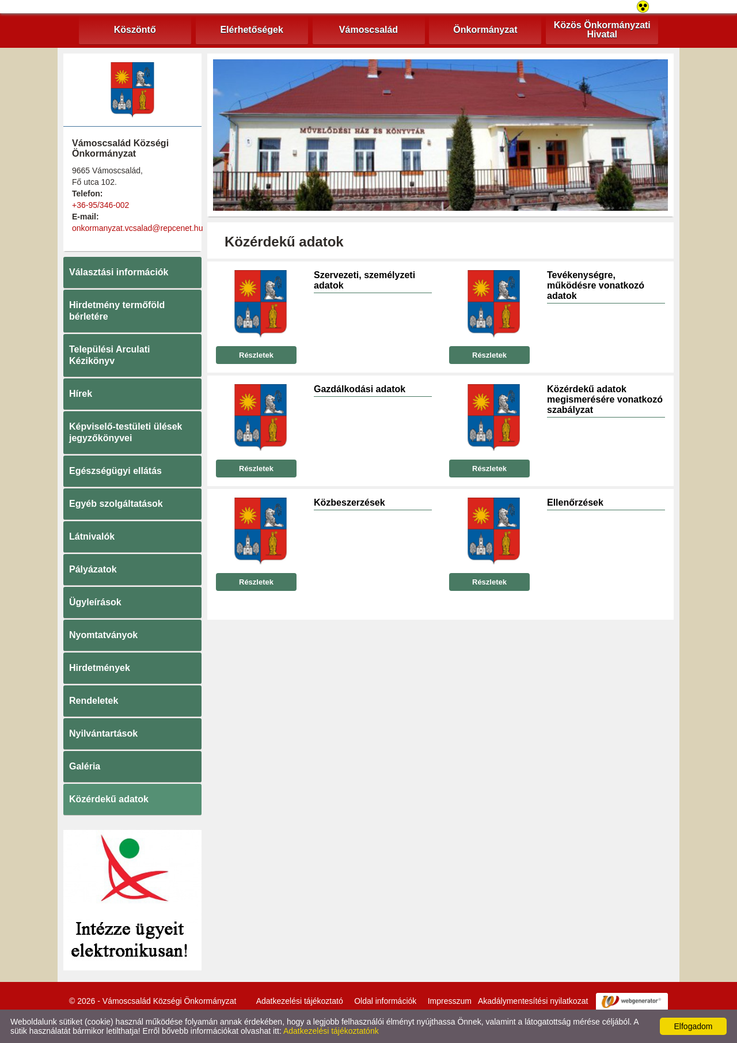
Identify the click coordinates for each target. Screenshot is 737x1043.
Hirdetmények (99, 668)
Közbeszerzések (349, 502)
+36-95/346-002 (100, 205)
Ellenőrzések (575, 502)
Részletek (256, 355)
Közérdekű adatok (109, 799)
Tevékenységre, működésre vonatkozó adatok (595, 285)
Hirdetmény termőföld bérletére (117, 310)
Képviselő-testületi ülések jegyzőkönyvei (126, 432)
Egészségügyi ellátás (115, 471)
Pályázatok (93, 569)
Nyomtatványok (103, 635)
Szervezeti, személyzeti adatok (364, 280)
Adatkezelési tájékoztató (299, 1001)
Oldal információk (385, 1001)
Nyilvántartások (103, 733)
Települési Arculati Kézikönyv (109, 355)
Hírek (80, 394)
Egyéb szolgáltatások (116, 504)
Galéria (84, 766)
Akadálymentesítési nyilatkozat (533, 1001)
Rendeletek (93, 701)
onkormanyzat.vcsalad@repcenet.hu (137, 228)
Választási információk (119, 272)
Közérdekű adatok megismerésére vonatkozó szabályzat (605, 399)
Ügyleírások (95, 602)
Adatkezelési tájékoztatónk (331, 1031)
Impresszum (450, 1001)
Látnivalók (92, 536)
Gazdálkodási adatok (359, 389)
